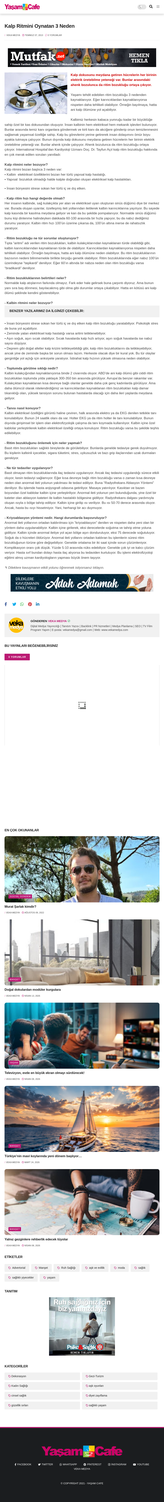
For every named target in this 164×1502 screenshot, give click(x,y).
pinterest (94, 1464)
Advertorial (18, 1267)
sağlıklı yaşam (97, 1405)
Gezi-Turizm (96, 1376)
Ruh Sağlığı (68, 1267)
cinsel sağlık (18, 1395)
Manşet (15, 979)
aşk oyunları (96, 1385)
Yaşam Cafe (95, 1483)
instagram (118, 1464)
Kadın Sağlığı (19, 1385)
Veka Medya (82, 1468)
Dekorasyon (18, 1376)
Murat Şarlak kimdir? (20, 906)
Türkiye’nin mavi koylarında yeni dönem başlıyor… (43, 1156)
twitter (47, 1464)
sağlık (141, 1267)
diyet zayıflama (98, 1395)
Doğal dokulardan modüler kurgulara (33, 989)
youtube (143, 1464)
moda (121, 1267)
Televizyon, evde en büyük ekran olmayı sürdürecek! (44, 1073)
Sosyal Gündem (20, 896)
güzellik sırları (19, 1405)
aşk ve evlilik (96, 1267)
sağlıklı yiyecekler (22, 1277)
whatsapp (70, 1464)
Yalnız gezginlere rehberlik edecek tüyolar (36, 1239)
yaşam (14, 1062)
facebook (24, 1464)
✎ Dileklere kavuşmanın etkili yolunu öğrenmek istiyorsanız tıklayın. (54, 568)
